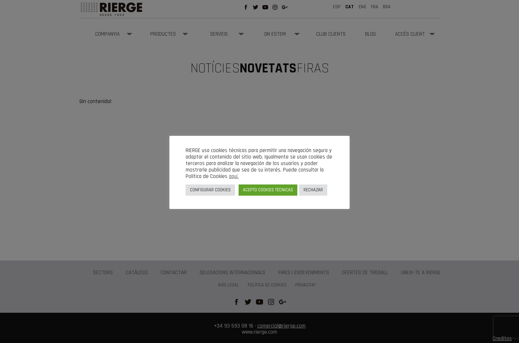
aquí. (234, 176)
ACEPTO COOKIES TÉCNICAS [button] (268, 190)
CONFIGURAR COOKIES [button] (210, 190)
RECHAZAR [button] (313, 190)
